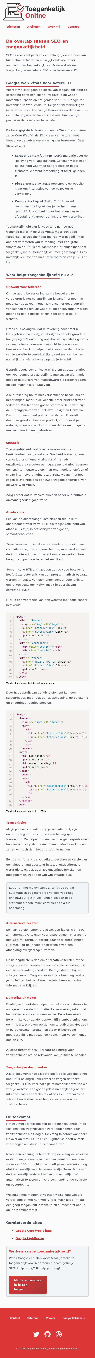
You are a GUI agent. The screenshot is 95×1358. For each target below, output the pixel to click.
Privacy (50, 1318)
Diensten (13, 27)
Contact (73, 27)
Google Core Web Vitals (34, 1231)
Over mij (54, 27)
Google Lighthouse (30, 1238)
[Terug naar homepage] (47, 11)
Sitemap (32, 1318)
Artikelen (33, 27)
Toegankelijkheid (74, 1318)
